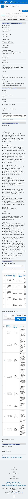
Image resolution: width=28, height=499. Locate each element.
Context (4, 71)
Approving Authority (6, 50)
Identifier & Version (6, 25)
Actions (13, 268)
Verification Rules (6, 132)
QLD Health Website (14, 493)
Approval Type (5, 45)
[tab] (3, 13)
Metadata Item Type (6, 30)
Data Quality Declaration (8, 439)
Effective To (4, 60)
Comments (4, 222)
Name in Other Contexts (7, 82)
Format (4, 99)
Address (4, 457)
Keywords (4, 455)
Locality (8, 457)
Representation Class (7, 95)
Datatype (4, 90)
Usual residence (18, 457)
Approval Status (5, 39)
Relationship (9, 275)
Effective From (5, 56)
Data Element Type (6, 34)
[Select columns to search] (5, 266)
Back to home (14, 488)
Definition (4, 65)
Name (22, 326)
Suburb (12, 457)
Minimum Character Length (8, 104)
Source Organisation (7, 446)
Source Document (6, 451)
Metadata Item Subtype (20, 275)
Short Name (5, 76)
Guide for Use (5, 125)
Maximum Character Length (8, 109)
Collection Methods (6, 144)
